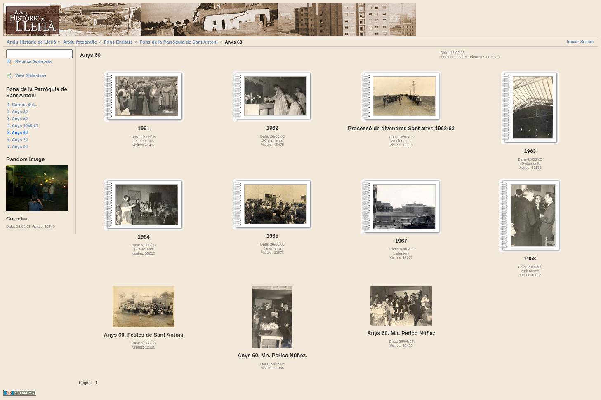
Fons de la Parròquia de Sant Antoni (179, 42)
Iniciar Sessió (580, 42)
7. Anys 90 (17, 147)
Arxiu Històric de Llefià (31, 42)
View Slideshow (30, 75)
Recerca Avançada (33, 61)
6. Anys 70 (17, 140)
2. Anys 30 (17, 112)
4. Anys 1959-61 (22, 126)
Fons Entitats (118, 42)
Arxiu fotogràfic (80, 42)
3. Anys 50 (17, 119)
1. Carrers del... (22, 105)
